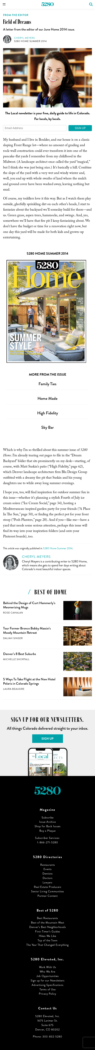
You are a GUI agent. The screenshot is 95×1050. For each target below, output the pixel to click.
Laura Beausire (13, 689)
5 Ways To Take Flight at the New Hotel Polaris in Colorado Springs (29, 681)
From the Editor (15, 15)
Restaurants (47, 865)
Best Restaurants (47, 918)
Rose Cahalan (13, 612)
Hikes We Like (47, 936)
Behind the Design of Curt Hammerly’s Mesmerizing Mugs (29, 605)
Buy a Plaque (47, 831)
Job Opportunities (47, 976)
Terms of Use (48, 989)
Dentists (47, 874)
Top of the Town (48, 940)
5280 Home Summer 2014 (30, 41)
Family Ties (47, 384)
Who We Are (47, 972)
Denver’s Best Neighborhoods (47, 927)
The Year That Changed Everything (47, 945)
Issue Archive (47, 822)
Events (47, 869)
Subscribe (48, 818)
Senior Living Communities (47, 891)
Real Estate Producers (47, 887)
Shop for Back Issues (48, 826)
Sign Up (80, 128)
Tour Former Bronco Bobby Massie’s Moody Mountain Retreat (27, 630)
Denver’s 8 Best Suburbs (19, 653)
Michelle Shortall (16, 659)
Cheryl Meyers (24, 38)
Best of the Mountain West (47, 923)
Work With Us (47, 967)
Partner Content (47, 896)
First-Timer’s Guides (47, 931)
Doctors (48, 878)
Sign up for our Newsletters (48, 980)
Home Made (47, 398)
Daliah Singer (13, 638)
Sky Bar (47, 427)
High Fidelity (47, 413)
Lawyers (47, 882)
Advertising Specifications (48, 985)
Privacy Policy (47, 994)
